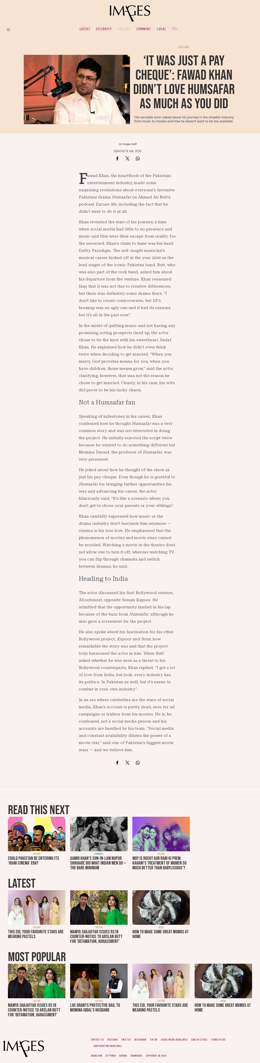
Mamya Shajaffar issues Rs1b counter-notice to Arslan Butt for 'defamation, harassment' (96, 936)
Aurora (123, 1055)
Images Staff (130, 144)
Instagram (140, 1039)
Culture (124, 29)
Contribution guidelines (108, 1046)
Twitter (126, 1039)
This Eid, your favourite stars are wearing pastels (36, 934)
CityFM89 (110, 1055)
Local (161, 29)
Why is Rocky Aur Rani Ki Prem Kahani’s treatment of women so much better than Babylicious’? (159, 863)
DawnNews (136, 1055)
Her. (175, 29)
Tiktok (153, 1039)
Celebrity (104, 29)
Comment (143, 29)
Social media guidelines (174, 1039)
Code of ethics (199, 1039)
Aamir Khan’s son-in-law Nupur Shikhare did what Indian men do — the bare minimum (98, 863)
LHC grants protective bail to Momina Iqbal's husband (95, 1007)
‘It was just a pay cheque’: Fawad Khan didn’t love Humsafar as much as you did (184, 82)
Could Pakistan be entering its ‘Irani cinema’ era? (33, 860)
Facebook (112, 1039)
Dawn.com (96, 1055)
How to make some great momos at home (160, 934)
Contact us (97, 1039)
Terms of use (218, 1039)
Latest (85, 29)
